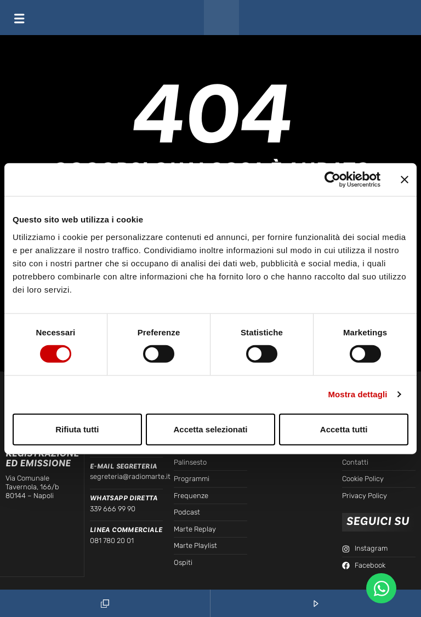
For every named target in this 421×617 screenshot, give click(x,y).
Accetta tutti (344, 428)
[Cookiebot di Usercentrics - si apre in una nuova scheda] (332, 180)
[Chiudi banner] (404, 180)
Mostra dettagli (357, 394)
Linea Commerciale (126, 529)
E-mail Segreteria (123, 466)
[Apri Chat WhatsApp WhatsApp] (381, 588)
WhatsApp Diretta (123, 498)
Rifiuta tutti (77, 428)
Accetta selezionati (210, 428)
